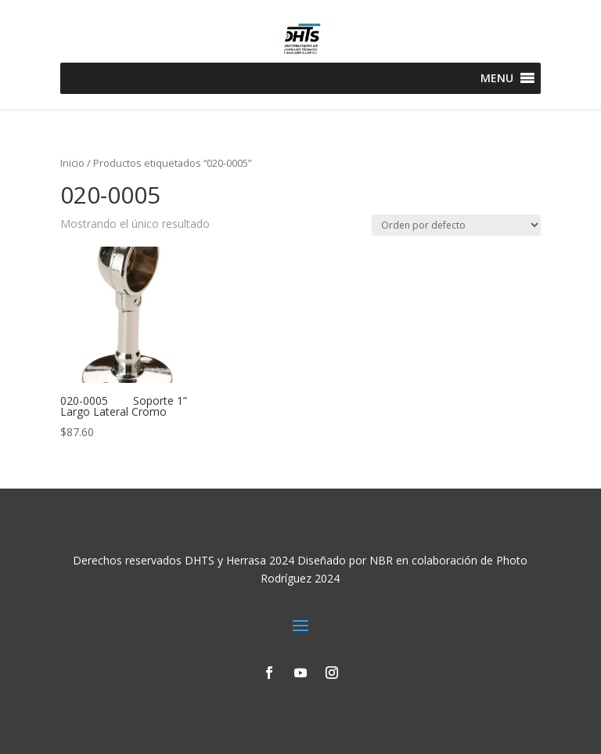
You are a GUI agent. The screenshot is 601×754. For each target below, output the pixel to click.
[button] (496, 78)
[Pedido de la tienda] (456, 225)
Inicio (72, 163)
